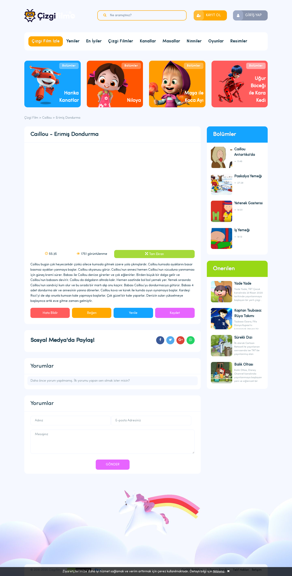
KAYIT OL (213, 15)
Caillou (47, 118)
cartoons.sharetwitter (170, 340)
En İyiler (94, 41)
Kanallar (148, 41)
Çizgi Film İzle (46, 41)
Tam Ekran (156, 254)
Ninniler (194, 41)
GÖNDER (112, 464)
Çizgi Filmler (120, 41)
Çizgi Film (49, 15)
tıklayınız (218, 571)
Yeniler (72, 41)
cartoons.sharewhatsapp (191, 340)
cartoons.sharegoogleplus (180, 340)
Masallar (171, 41)
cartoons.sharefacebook (160, 340)
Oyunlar (216, 41)
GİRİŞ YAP (253, 15)
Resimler (238, 41)
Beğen (92, 313)
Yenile (133, 313)
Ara (105, 15)
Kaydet (175, 313)
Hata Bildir (50, 313)
